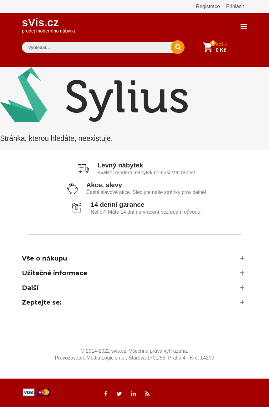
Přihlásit (235, 6)
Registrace (208, 6)
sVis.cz (49, 24)
